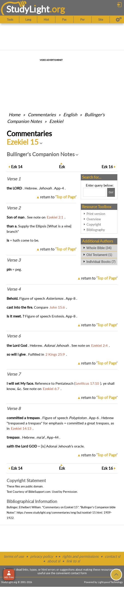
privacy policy (41, 556)
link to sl (73, 561)
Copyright (94, 224)
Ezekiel (56, 121)
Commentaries (42, 114)
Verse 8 (14, 408)
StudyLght (27, 9)
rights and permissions (80, 556)
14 (16, 166)
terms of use (14, 556)
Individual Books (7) (100, 262)
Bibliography (96, 230)
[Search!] (111, 192)
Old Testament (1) (99, 255)
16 (107, 166)
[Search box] (94, 192)
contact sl (112, 556)
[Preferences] (119, 19)
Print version (96, 214)
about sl (53, 561)
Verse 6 (14, 335)
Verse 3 (14, 260)
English (70, 114)
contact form (79, 573)
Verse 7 (14, 374)
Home (14, 114)
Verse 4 (14, 289)
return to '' (58, 197)
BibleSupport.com (39, 491)
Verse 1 (14, 178)
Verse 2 (14, 207)
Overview (94, 219)
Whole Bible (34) (98, 248)
